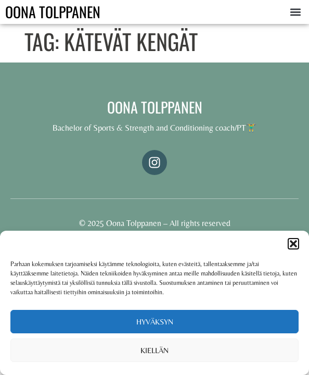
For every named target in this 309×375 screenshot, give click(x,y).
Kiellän (154, 350)
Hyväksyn (154, 321)
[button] (293, 244)
